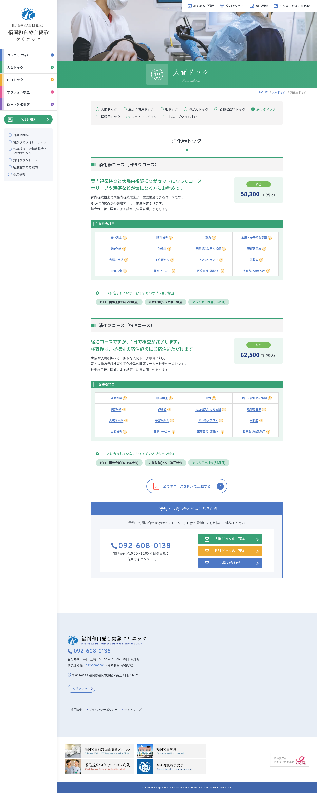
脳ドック (171, 109)
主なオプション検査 (182, 117)
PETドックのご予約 (230, 550)
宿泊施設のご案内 (25, 167)
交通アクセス (235, 6)
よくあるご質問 (203, 6)
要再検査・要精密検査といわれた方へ (30, 151)
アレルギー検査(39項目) (208, 302)
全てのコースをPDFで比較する (187, 486)
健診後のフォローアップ (30, 142)
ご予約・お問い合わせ (294, 6)
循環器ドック (110, 117)
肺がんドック (198, 109)
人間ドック (279, 92)
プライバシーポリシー (103, 709)
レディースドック (144, 117)
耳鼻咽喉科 (21, 135)
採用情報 (19, 174)
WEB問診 (28, 119)
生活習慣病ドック (141, 109)
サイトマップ (132, 709)
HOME (263, 92)
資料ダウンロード (25, 160)
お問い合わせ (230, 562)
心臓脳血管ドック (232, 109)
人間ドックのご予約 (230, 538)
